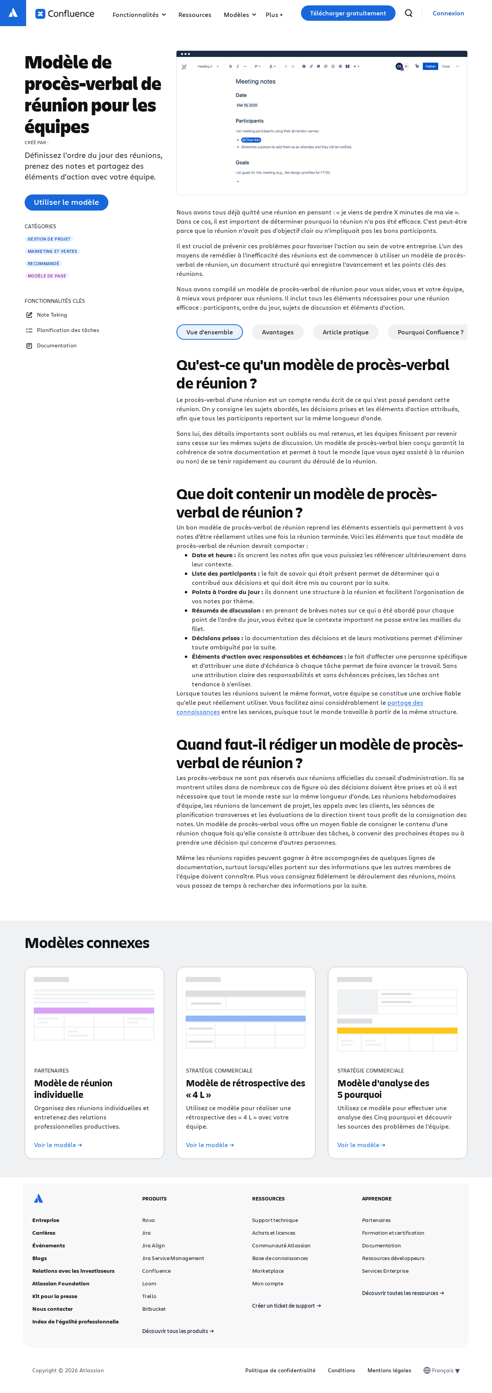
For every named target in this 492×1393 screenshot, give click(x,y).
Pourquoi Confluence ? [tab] (431, 332)
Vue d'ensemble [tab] (209, 332)
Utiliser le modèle (66, 202)
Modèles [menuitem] (240, 14)
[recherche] (409, 13)
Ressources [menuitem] (194, 14)
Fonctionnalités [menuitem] (139, 14)
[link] (448, 13)
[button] (274, 13)
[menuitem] (274, 13)
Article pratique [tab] (346, 332)
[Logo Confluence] (64, 14)
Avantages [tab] (278, 332)
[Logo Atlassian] (13, 13)
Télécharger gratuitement (348, 13)
